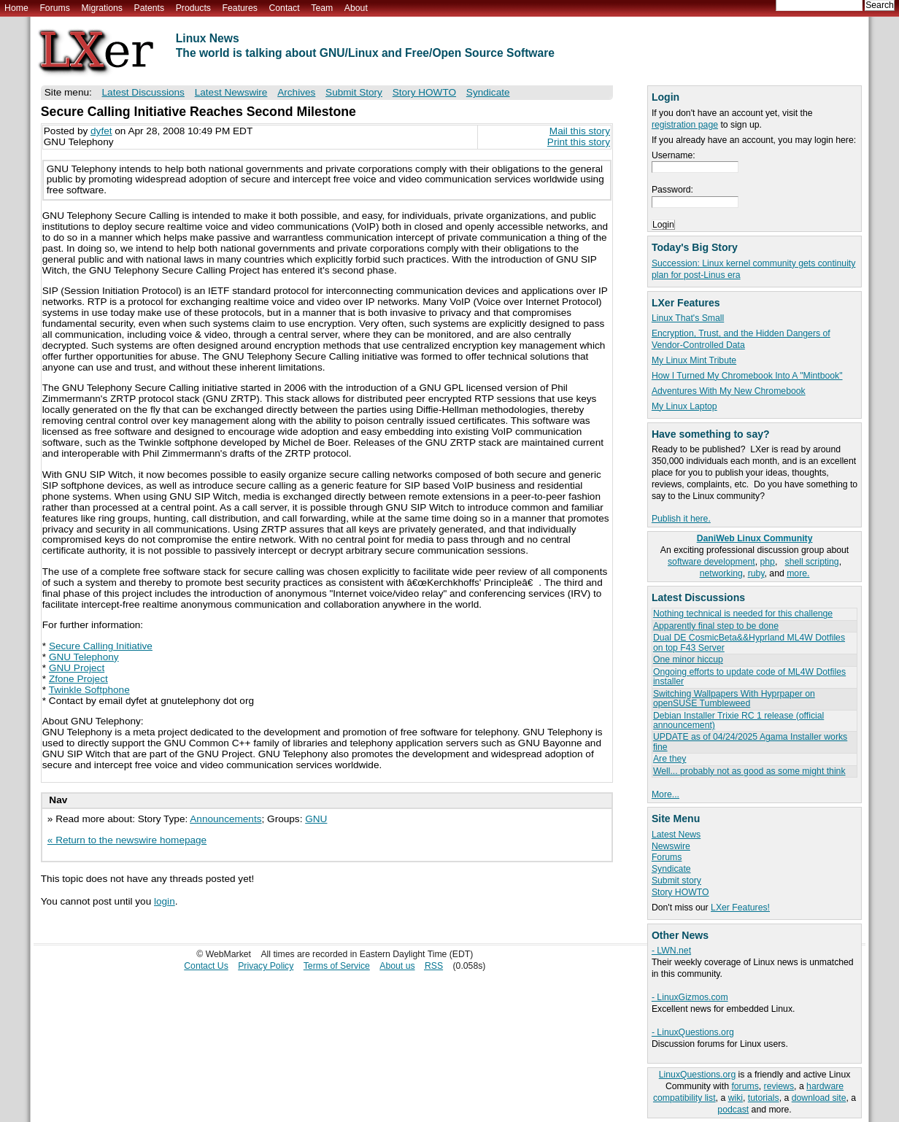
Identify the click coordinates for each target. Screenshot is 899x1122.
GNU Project (76, 667)
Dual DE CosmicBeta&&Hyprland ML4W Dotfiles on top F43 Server (749, 642)
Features (240, 8)
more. (798, 573)
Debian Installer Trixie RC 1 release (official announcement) (738, 720)
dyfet (101, 130)
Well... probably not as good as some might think (749, 771)
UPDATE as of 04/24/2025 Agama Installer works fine (750, 741)
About (356, 8)
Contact (284, 8)
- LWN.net (671, 950)
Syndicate (671, 869)
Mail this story (579, 130)
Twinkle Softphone (89, 689)
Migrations (101, 8)
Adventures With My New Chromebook (729, 391)
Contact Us (206, 966)
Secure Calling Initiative (101, 646)
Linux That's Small (688, 318)
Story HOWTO (680, 892)
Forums (54, 8)
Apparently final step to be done (716, 626)
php (767, 562)
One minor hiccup (688, 659)
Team (322, 8)
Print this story (578, 141)
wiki (735, 1098)
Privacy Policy (265, 966)
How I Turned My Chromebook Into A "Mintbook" (747, 376)
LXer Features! (740, 907)
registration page (685, 125)
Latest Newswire (231, 92)
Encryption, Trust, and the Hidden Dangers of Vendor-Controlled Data (741, 339)
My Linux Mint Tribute (694, 360)
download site (819, 1098)
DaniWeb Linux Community (755, 538)
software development (711, 562)
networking (721, 573)
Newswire (671, 846)
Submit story (676, 880)
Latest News (676, 834)
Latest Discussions (143, 92)
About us (396, 966)
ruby (756, 573)
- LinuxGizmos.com (690, 997)
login (164, 901)
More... (665, 794)
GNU (316, 818)
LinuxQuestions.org (697, 1074)
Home (16, 8)
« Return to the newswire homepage (127, 840)
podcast (733, 1109)
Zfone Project (78, 678)
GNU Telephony (84, 656)
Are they (670, 759)
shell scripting (812, 562)
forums (744, 1086)
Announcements (225, 818)
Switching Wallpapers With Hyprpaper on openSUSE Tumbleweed (734, 698)
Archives (296, 92)
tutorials (763, 1098)
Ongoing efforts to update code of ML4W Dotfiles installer (749, 676)
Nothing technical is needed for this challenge (743, 613)
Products (193, 8)
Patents (149, 8)
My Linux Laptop (684, 406)
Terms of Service (337, 966)
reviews (779, 1086)
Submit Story (353, 92)
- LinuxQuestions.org (693, 1032)
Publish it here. (681, 519)
